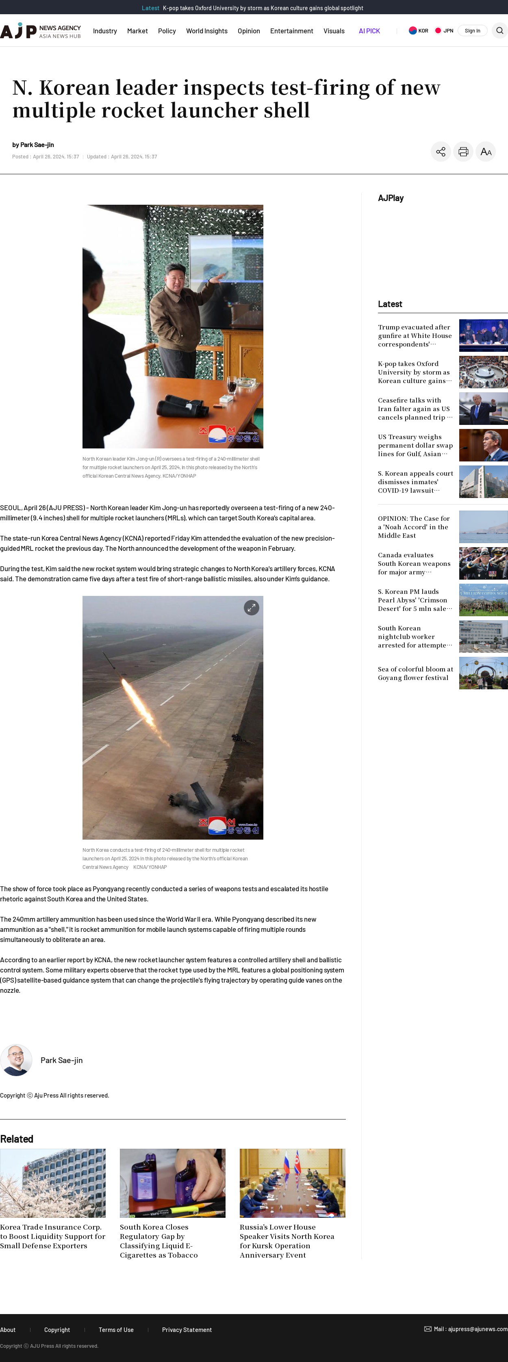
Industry (105, 30)
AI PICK (369, 30)
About (8, 1329)
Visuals (334, 30)
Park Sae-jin (62, 1060)
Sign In (472, 30)
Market (137, 30)
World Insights (207, 30)
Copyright (57, 1329)
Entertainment (291, 30)
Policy (167, 30)
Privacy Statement (187, 1329)
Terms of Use (116, 1329)
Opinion (249, 30)
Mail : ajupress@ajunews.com (471, 1328)
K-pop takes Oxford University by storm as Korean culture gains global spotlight (263, 7)
